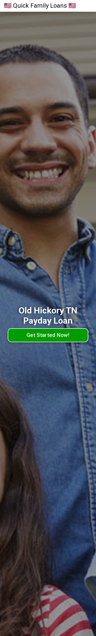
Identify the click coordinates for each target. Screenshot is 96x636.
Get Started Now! (48, 335)
